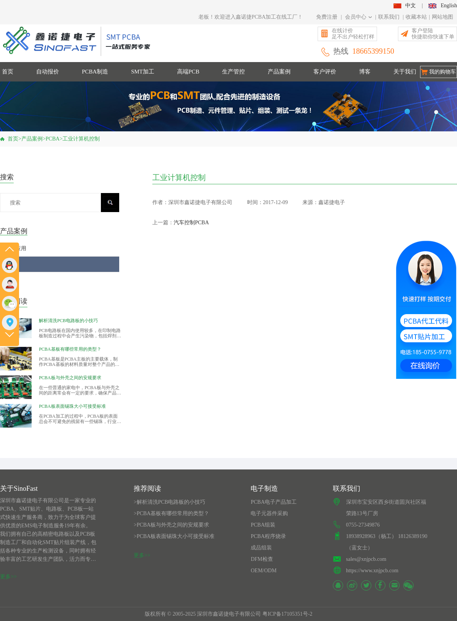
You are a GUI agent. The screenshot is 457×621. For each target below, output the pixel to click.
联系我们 (388, 17)
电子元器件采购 (269, 513)
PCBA (53, 139)
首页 (7, 72)
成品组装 (261, 548)
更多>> (8, 576)
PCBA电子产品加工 (274, 502)
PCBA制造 (95, 72)
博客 (365, 72)
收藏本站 (416, 17)
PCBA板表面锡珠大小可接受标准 (72, 406)
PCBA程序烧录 (268, 536)
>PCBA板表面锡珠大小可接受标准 (174, 536)
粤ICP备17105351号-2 (287, 614)
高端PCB (188, 72)
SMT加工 (142, 72)
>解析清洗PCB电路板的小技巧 (169, 502)
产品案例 (279, 72)
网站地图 (442, 17)
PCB (10, 280)
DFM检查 (262, 559)
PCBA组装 (263, 525)
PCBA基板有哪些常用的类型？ (70, 349)
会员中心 (358, 17)
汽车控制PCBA (191, 222)
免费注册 (326, 17)
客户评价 (324, 72)
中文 (404, 5)
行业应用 (15, 248)
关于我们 (404, 72)
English (442, 5)
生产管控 (233, 72)
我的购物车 (442, 72)
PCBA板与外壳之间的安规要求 (70, 377)
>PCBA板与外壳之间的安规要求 (171, 525)
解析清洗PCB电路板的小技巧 (68, 320)
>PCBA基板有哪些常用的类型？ (171, 513)
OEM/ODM (263, 570)
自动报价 (47, 72)
